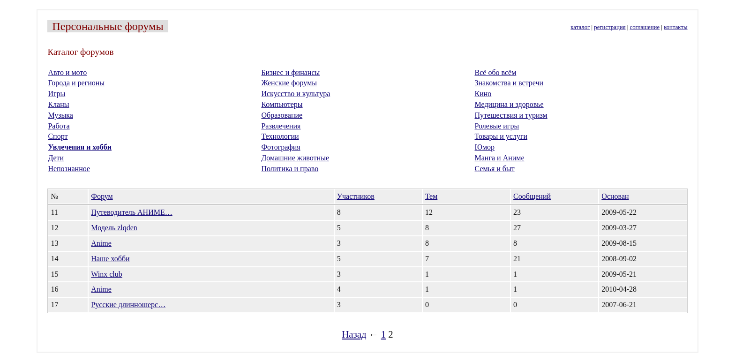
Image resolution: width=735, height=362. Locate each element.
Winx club (106, 274)
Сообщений (532, 196)
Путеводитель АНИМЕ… (131, 212)
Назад (354, 334)
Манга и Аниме (500, 158)
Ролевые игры (497, 126)
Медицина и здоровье (509, 104)
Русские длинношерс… (128, 305)
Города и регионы (76, 83)
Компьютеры (281, 104)
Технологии (280, 136)
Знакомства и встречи (509, 83)
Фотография (280, 147)
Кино (483, 94)
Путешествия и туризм (511, 115)
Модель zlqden (114, 228)
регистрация (609, 27)
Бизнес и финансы (290, 72)
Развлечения (280, 126)
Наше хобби (110, 259)
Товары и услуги (501, 136)
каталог (580, 27)
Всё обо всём (496, 72)
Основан (615, 196)
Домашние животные (295, 158)
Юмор (485, 147)
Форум (101, 196)
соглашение (645, 27)
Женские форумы (289, 83)
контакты (675, 27)
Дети (56, 158)
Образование (281, 115)
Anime (101, 243)
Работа (58, 126)
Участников (356, 196)
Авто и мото (67, 72)
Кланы (58, 104)
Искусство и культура (295, 94)
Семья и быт (495, 169)
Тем (431, 196)
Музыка (60, 115)
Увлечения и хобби (80, 147)
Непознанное (69, 169)
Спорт (58, 136)
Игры (56, 94)
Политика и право (289, 169)
